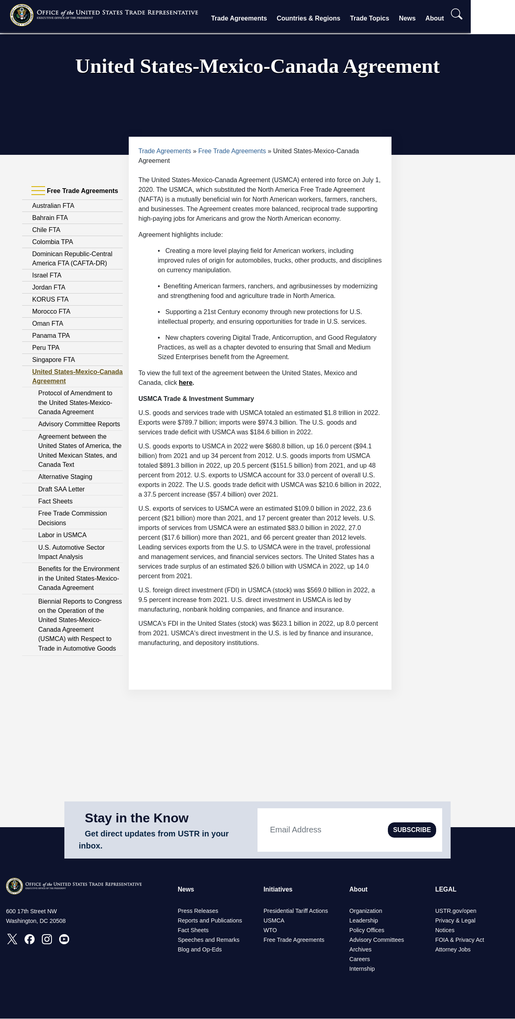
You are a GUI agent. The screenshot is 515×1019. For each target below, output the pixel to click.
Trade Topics (389, 18)
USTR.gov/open (455, 911)
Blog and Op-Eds (200, 950)
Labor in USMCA (62, 535)
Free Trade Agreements (232, 151)
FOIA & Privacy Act (459, 940)
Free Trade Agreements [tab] (74, 191)
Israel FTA (47, 275)
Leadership (363, 921)
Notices (445, 930)
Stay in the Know (137, 818)
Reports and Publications (210, 921)
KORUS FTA (50, 299)
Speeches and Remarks (209, 940)
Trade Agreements (258, 18)
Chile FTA (46, 229)
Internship (362, 969)
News (426, 18)
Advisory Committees (376, 940)
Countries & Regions (328, 18)
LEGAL (446, 889)
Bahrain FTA (50, 217)
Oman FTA (47, 323)
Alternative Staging (65, 476)
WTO (270, 930)
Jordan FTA (48, 287)
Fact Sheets (55, 501)
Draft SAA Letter (61, 489)
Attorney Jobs (453, 950)
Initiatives (278, 889)
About (454, 18)
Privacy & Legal (455, 921)
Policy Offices (366, 930)
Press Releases (198, 911)
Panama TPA (51, 335)
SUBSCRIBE (412, 829)
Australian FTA (53, 205)
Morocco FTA (51, 311)
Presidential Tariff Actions (296, 911)
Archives (360, 950)
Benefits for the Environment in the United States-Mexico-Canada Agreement (78, 578)
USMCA (274, 921)
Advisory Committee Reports (79, 424)
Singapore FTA (53, 359)
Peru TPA (46, 347)
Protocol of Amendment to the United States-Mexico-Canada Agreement (75, 402)
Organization (365, 911)
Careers (359, 959)
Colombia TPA (52, 241)
